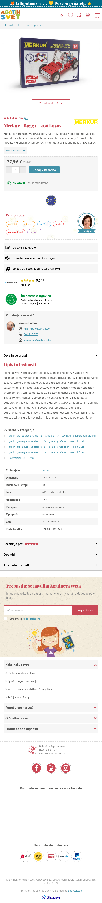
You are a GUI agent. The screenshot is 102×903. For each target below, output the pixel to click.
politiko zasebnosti (31, 618)
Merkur (31, 457)
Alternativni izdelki (50, 565)
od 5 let (12, 224)
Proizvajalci (14, 457)
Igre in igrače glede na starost (25, 441)
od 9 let (44, 224)
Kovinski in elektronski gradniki (26, 25)
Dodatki (50, 554)
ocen (27, 284)
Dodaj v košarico (44, 170)
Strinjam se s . (24, 618)
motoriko (35, 232)
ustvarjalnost (15, 232)
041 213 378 (31, 334)
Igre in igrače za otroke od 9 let (66, 452)
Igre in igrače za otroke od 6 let (66, 446)
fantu (58, 224)
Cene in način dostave (37, 182)
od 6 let (28, 224)
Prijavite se (85, 610)
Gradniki (50, 435)
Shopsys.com (75, 890)
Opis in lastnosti (50, 355)
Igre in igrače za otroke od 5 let (66, 441)
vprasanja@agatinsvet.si (37, 340)
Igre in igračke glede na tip (23, 435)
